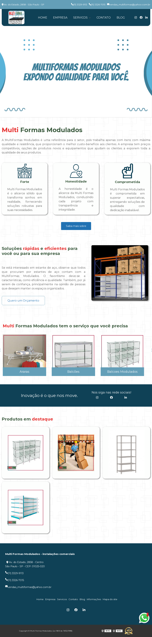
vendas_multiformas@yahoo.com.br (128, 4)
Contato (103, 17)
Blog (121, 17)
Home (42, 17)
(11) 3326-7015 (97, 4)
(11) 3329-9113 (79, 4)
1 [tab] (76, 113)
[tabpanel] (76, 71)
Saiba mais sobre (76, 226)
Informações (94, 599)
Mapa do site (110, 599)
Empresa (60, 17)
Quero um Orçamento (23, 300)
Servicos (80, 17)
